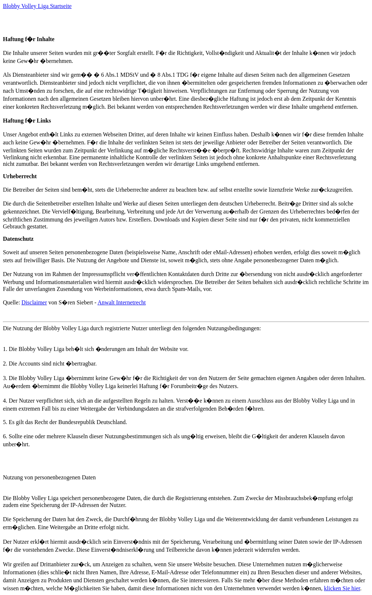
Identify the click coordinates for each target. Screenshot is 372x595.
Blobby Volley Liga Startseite (37, 6)
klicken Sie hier (342, 588)
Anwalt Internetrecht (121, 302)
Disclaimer (34, 302)
